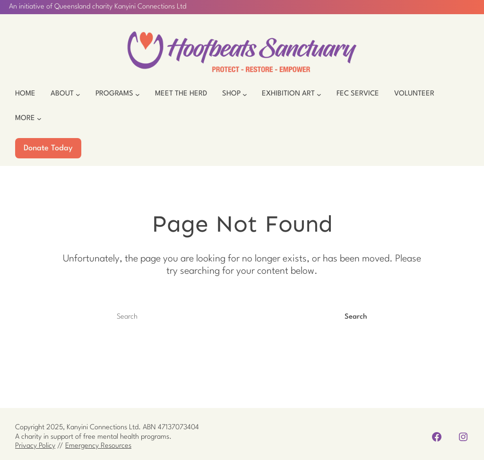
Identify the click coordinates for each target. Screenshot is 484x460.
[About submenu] (78, 94)
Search (356, 317)
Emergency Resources (98, 446)
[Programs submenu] (137, 94)
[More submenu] (39, 118)
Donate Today (48, 148)
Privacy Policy (35, 446)
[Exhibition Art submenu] (319, 94)
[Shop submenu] (244, 94)
